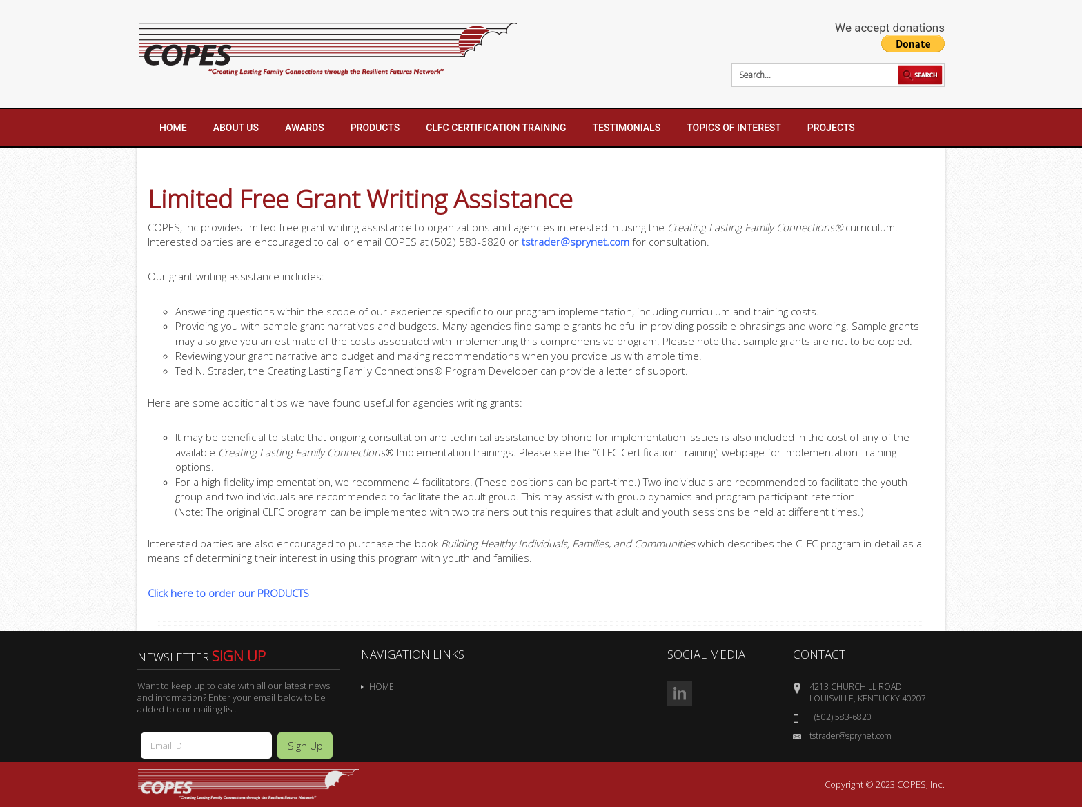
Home (173, 127)
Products (375, 127)
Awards (304, 127)
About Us (236, 127)
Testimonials (627, 127)
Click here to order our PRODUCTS (228, 593)
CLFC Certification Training (496, 127)
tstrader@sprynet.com (575, 242)
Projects (831, 127)
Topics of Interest (734, 127)
